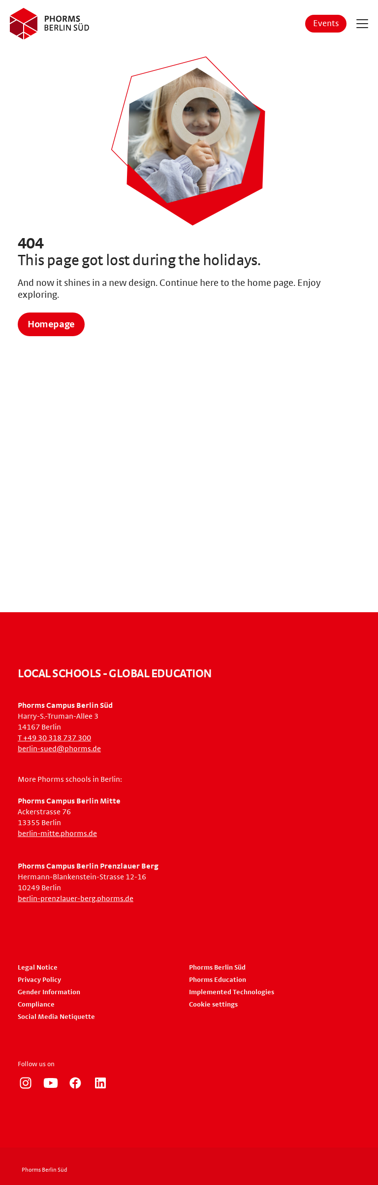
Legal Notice (38, 967)
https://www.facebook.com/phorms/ (75, 1083)
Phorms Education (217, 979)
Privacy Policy (39, 979)
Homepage (51, 324)
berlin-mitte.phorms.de (57, 833)
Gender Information (49, 992)
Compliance (36, 1004)
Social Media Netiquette (56, 1016)
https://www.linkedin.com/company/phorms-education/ (100, 1083)
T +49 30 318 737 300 (54, 738)
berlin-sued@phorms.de (59, 749)
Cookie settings (213, 1004)
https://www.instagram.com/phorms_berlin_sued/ (25, 1083)
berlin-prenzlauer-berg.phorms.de (75, 899)
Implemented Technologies (231, 992)
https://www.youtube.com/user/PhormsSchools (51, 1083)
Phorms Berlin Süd (217, 967)
